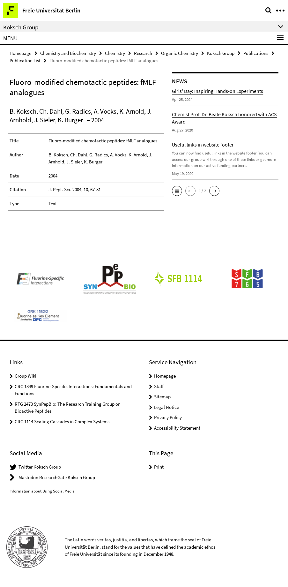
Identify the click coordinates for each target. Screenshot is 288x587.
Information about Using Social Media (42, 491)
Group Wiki (25, 376)
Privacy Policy (168, 417)
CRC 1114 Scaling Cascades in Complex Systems (62, 421)
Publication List (25, 60)
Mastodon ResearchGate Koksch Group (56, 477)
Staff (159, 386)
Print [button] (159, 467)
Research (143, 53)
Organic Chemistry (179, 53)
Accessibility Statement (177, 428)
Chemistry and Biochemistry (68, 53)
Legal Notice (166, 407)
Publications (255, 53)
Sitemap (162, 397)
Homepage (20, 53)
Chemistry (115, 53)
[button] (177, 190)
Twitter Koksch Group (39, 467)
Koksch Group (220, 53)
